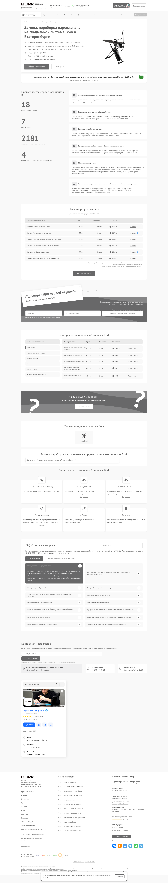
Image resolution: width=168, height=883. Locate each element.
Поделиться (114, 851)
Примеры (25, 804)
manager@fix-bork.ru (120, 808)
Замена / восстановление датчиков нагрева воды (47, 240)
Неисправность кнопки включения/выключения (72, 369)
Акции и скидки (99, 15)
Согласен (120, 876)
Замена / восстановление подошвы (42, 234)
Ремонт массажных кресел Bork (70, 796)
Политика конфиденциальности (84, 869)
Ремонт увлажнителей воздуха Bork (71, 822)
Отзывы (73, 15)
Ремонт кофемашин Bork (67, 787)
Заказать (134, 227)
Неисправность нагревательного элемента (75, 349)
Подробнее (84, 503)
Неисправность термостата (73, 356)
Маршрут (29, 729)
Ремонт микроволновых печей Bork (71, 813)
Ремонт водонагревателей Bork (70, 809)
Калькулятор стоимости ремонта (33, 834)
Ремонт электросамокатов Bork (69, 835)
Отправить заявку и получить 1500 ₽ (88, 314)
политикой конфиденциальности (52, 318)
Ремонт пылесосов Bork (67, 826)
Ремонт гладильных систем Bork (70, 800)
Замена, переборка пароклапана (41, 253)
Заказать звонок (84, 408)
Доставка (81, 15)
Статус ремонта (140, 15)
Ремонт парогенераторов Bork (69, 818)
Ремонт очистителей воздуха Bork (70, 831)
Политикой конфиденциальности (66, 667)
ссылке (32, 845)
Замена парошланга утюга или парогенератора (46, 259)
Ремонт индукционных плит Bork (70, 804)
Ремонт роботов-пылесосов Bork (70, 791)
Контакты (124, 15)
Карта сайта (25, 851)
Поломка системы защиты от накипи (73, 376)
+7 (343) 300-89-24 (81, 5)
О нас (66, 15)
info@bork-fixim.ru (119, 803)
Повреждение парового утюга (74, 362)
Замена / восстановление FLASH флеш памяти (46, 246)
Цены (59, 15)
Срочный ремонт (49, 15)
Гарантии (89, 15)
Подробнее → (133, 349)
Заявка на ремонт (113, 15)
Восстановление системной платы (41, 227)
